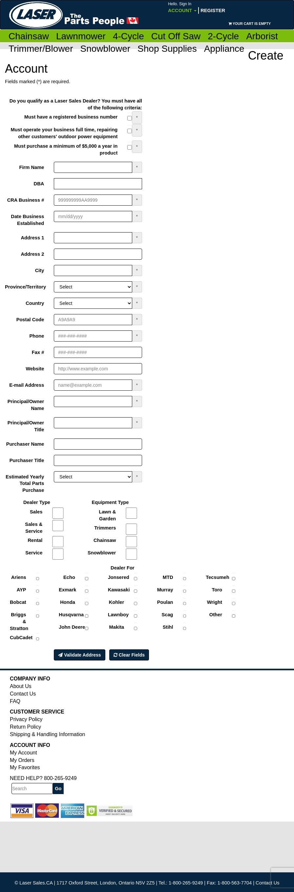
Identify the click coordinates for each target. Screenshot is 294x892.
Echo (69, 577)
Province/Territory (25, 286)
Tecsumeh (216, 577)
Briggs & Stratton (19, 621)
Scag (167, 614)
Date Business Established (27, 220)
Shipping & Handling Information (47, 734)
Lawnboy (118, 614)
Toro (217, 589)
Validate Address (79, 655)
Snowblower (105, 49)
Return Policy (25, 727)
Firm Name (31, 167)
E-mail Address (26, 385)
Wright (214, 602)
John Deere (69, 627)
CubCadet (20, 637)
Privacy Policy (26, 719)
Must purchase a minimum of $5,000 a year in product (65, 149)
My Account (23, 752)
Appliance (224, 49)
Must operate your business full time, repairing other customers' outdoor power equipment (64, 133)
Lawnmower (81, 36)
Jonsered (118, 577)
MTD (168, 577)
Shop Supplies (167, 49)
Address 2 (32, 254)
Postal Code (30, 319)
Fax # (38, 352)
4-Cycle (128, 36)
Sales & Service (33, 528)
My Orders (22, 760)
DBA (39, 183)
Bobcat (18, 602)
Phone (37, 336)
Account (182, 7)
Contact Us (23, 694)
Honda (67, 602)
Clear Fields (129, 655)
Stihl (168, 627)
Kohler (116, 602)
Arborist (262, 36)
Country (35, 303)
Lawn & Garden (107, 515)
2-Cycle (223, 36)
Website (35, 368)
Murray (165, 589)
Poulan (165, 602)
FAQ (15, 701)
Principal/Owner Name (26, 405)
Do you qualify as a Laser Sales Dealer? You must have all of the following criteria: (76, 104)
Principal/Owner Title (26, 426)
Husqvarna (69, 614)
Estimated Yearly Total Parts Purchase (25, 483)
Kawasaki (118, 589)
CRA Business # (25, 200)
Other (215, 614)
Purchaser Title (27, 460)
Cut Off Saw (175, 36)
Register (212, 10)
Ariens (18, 577)
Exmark (67, 589)
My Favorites (25, 767)
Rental (35, 540)
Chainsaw (29, 36)
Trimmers (105, 527)
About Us (21, 686)
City (39, 270)
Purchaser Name (25, 444)
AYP (21, 589)
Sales (36, 511)
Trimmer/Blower (41, 49)
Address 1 (32, 237)
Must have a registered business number (70, 117)
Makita (116, 627)
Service (33, 552)
